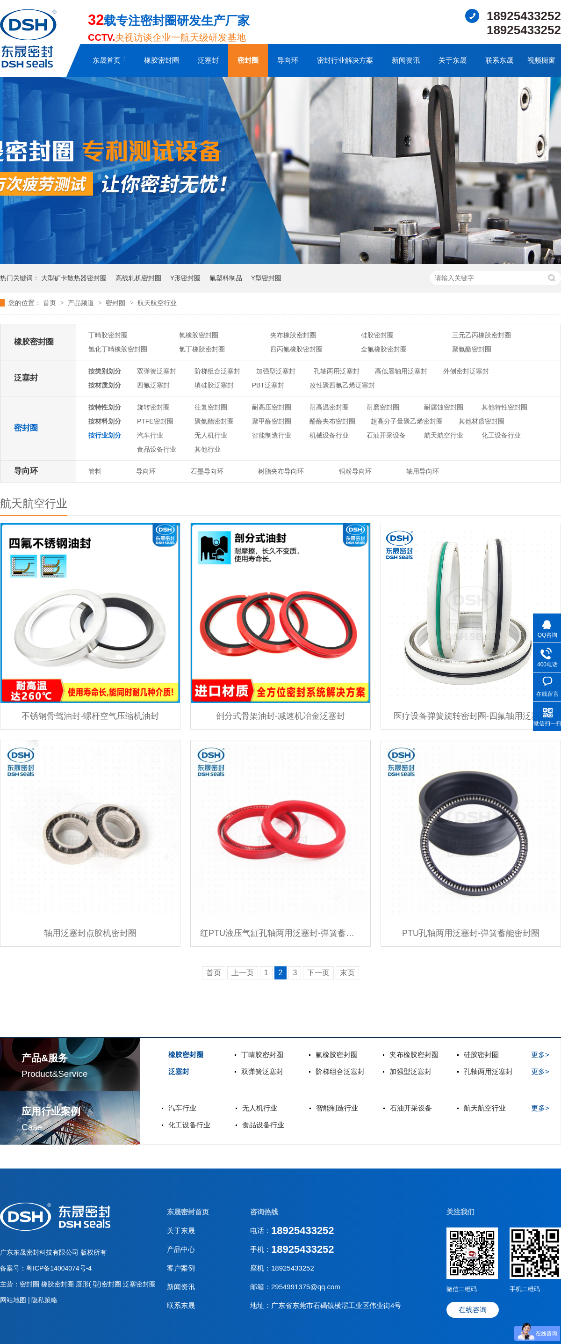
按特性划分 (104, 407)
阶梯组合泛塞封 (217, 371)
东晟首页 (107, 60)
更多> (540, 1055)
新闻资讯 (406, 60)
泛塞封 (208, 60)
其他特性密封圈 (504, 407)
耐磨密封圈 (383, 407)
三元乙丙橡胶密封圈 (481, 335)
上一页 (242, 973)
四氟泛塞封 (153, 385)
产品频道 (82, 303)
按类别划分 (104, 371)
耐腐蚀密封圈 (443, 407)
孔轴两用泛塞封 (337, 371)
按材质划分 (104, 385)
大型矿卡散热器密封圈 (74, 278)
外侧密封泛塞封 (466, 371)
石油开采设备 (386, 435)
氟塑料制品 (225, 278)
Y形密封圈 (185, 278)
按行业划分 (104, 435)
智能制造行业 (271, 435)
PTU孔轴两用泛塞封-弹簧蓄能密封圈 (470, 933)
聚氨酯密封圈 (471, 349)
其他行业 (207, 449)
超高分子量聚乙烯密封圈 (407, 421)
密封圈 (248, 60)
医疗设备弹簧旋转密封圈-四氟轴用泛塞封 (471, 716)
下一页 (318, 973)
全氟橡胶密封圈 (384, 349)
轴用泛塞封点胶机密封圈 (90, 933)
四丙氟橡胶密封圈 (296, 349)
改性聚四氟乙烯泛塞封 (342, 385)
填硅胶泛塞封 (214, 385)
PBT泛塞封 (268, 385)
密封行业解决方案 (345, 60)
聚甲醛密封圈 (271, 421)
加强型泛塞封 (275, 371)
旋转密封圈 (153, 407)
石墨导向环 (207, 471)
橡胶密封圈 (161, 60)
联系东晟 (499, 60)
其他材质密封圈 (481, 421)
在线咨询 (473, 1310)
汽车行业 (150, 435)
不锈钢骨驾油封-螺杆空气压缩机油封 (90, 716)
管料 (94, 471)
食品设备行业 (156, 449)
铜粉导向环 (355, 471)
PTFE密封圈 (155, 421)
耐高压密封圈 (271, 407)
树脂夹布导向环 (281, 471)
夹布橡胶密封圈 (293, 335)
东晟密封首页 (188, 1212)
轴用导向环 (422, 471)
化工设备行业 (501, 435)
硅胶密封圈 (377, 335)
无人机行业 (210, 435)
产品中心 (181, 1249)
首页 (50, 303)
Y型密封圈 (266, 278)
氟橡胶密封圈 (198, 335)
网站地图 (14, 1300)
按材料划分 (104, 421)
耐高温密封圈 (329, 407)
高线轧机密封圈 (138, 278)
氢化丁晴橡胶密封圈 (117, 349)
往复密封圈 (210, 407)
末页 (347, 973)
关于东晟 (453, 60)
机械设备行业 (329, 435)
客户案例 (181, 1268)
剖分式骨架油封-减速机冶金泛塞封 (280, 716)
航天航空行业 (157, 303)
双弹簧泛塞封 (156, 371)
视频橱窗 (541, 60)
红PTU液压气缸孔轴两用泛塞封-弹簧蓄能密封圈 (280, 933)
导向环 (287, 60)
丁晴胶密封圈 (108, 335)
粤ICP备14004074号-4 (59, 1268)
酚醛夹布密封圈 (332, 421)
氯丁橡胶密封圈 (202, 349)
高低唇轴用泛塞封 (401, 371)
